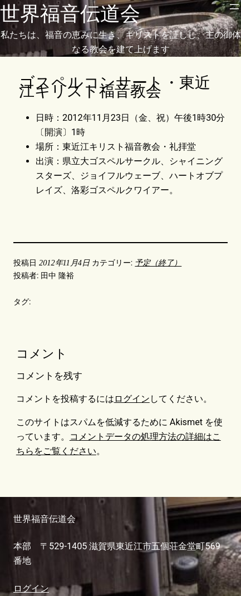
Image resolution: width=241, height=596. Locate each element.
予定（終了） (158, 262)
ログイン (132, 398)
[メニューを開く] (234, 6)
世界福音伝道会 (70, 14)
